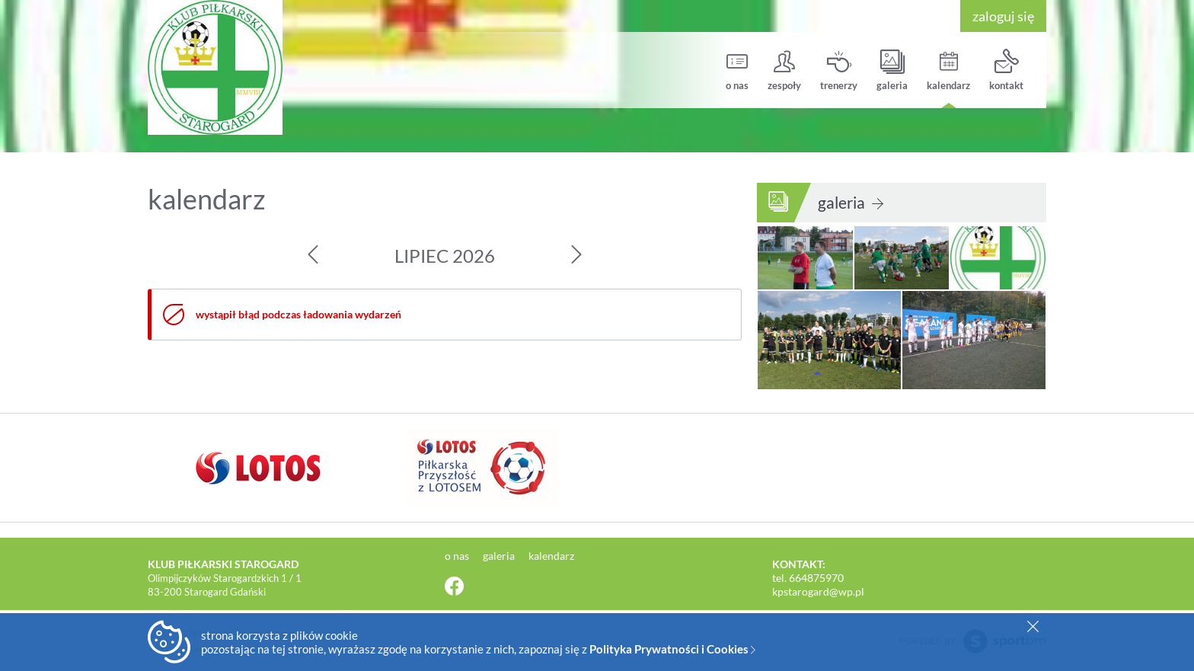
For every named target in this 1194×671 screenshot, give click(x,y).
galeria (892, 70)
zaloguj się (1003, 16)
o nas (737, 70)
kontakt (1006, 70)
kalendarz (948, 70)
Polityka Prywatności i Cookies (672, 649)
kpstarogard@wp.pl (818, 591)
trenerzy (838, 70)
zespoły (784, 70)
